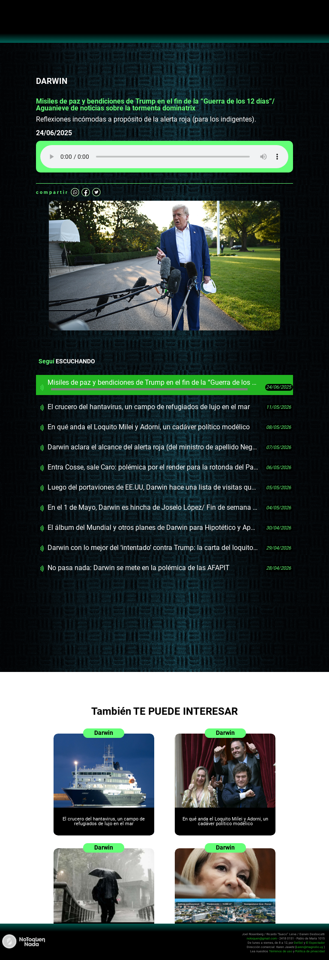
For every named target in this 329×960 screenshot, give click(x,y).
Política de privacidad (310, 951)
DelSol (298, 943)
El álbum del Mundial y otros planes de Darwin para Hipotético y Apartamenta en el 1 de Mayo (153, 527)
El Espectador (315, 943)
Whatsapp (75, 192)
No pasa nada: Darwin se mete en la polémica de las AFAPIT (139, 568)
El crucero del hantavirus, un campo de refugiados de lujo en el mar (149, 407)
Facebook (85, 192)
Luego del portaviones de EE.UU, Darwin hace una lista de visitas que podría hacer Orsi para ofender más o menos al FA (153, 487)
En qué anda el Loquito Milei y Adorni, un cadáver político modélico (149, 427)
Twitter (96, 192)
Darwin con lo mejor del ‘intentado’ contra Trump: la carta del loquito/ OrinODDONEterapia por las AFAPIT (153, 548)
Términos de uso (280, 951)
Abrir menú (11, 11)
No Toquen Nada (164, 25)
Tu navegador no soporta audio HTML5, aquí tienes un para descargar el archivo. (164, 156)
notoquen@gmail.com (262, 938)
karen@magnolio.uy (309, 947)
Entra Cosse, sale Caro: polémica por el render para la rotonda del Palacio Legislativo (153, 467)
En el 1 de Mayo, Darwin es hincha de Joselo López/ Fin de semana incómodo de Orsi (153, 507)
